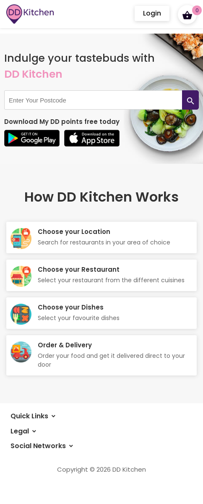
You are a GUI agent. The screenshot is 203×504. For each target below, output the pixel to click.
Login (152, 13)
